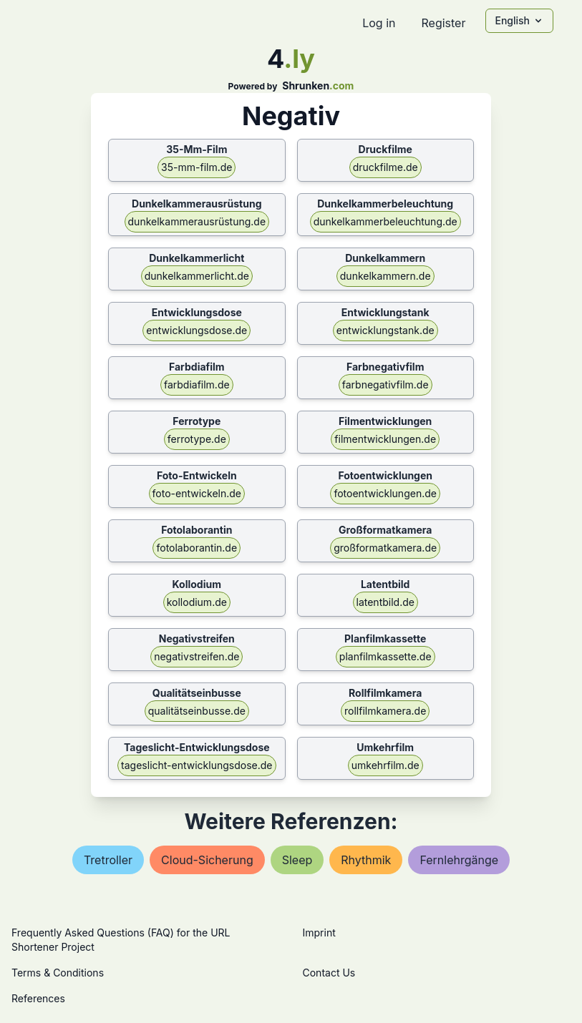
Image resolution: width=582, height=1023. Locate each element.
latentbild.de (385, 602)
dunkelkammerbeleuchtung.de (385, 221)
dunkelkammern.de (385, 276)
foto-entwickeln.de (196, 493)
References (38, 998)
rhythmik (366, 860)
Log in (378, 23)
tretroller (108, 860)
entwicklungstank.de (385, 330)
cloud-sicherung (207, 860)
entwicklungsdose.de (196, 330)
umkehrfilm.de (385, 765)
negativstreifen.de (196, 656)
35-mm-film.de (196, 167)
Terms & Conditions (57, 972)
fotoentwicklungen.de (385, 493)
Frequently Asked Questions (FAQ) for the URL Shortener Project (120, 939)
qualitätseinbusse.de (197, 711)
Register (443, 23)
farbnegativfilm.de (385, 384)
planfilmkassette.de (385, 656)
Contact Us (329, 972)
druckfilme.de (385, 167)
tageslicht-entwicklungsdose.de (196, 765)
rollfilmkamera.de (385, 711)
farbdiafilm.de (197, 384)
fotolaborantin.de (196, 548)
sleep (297, 860)
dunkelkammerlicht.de (197, 276)
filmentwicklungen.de (385, 439)
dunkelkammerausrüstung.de (197, 221)
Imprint (319, 932)
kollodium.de (197, 602)
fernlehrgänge (458, 860)
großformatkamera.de (385, 548)
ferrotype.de (197, 439)
